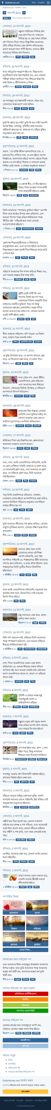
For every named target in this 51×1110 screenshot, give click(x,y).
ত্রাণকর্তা (24, 807)
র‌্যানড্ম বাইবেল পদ (13, 1020)
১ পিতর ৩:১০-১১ (10, 170)
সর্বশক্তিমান (34, 707)
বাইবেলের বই (14, 1067)
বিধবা (32, 258)
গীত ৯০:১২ (8, 279)
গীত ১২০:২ (8, 782)
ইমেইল (25, 999)
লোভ (22, 510)
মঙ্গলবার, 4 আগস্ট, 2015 (16, 790)
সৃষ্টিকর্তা (17, 707)
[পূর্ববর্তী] (4, 12)
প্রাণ (32, 782)
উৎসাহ (24, 108)
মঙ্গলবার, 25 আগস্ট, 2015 (17, 205)
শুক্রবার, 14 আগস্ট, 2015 (16, 518)
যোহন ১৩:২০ (8, 481)
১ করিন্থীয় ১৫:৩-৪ (10, 574)
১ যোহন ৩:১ (8, 681)
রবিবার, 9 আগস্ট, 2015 (15, 657)
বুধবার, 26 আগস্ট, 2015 (15, 178)
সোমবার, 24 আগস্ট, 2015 (16, 237)
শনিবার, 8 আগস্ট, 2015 (15, 690)
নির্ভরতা (24, 862)
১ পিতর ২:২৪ (9, 228)
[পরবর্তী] (24, 12)
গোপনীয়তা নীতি (40, 1101)
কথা (16, 601)
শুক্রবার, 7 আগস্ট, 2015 (16, 716)
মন (31, 364)
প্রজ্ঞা (25, 137)
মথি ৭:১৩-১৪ (9, 839)
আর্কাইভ (18, 8)
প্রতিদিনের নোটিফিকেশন (25, 993)
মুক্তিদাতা (24, 782)
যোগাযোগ (29, 1101)
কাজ (32, 979)
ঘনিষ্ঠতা (32, 535)
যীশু (32, 396)
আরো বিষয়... (25, 950)
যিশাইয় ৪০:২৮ (9, 137)
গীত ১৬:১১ (8, 535)
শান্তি (31, 170)
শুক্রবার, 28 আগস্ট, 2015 (16, 117)
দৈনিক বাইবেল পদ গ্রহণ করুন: (19, 988)
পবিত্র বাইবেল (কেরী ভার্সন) (22, 18)
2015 (24, 8)
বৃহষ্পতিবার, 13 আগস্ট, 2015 (18, 544)
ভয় (28, 319)
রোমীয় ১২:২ (8, 86)
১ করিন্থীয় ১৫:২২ (10, 887)
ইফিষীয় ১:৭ (8, 807)
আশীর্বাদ (36, 1033)
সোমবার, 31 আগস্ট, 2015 (16, 26)
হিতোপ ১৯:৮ (8, 363)
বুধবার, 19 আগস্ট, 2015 (15, 372)
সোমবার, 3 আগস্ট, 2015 (16, 816)
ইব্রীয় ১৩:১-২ (8, 425)
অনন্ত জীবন (21, 840)
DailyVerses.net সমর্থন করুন (18, 1080)
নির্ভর (16, 862)
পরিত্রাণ (25, 57)
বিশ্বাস (15, 342)
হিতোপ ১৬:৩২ (9, 195)
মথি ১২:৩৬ (8, 601)
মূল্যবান (21, 319)
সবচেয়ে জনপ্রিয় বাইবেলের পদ (21, 1071)
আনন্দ (20, 448)
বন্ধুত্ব (35, 623)
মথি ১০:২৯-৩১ (9, 319)
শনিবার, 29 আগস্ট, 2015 (16, 95)
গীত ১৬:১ (7, 861)
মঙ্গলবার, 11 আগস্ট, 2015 (17, 609)
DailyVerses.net (8, 8)
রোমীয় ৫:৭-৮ (8, 57)
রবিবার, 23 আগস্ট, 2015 (16, 266)
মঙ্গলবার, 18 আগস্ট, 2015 (17, 405)
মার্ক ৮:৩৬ (7, 733)
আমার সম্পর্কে (9, 1101)
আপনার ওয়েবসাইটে (25, 1010)
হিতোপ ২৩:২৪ (9, 448)
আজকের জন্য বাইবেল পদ (17, 959)
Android (25, 1005)
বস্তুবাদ (29, 510)
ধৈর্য (25, 195)
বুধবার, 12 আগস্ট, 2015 (15, 584)
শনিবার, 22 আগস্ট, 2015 (16, 288)
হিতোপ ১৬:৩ (8, 1033)
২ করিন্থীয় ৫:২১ (9, 649)
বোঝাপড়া (33, 137)
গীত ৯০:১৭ (8, 979)
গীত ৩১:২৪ (8, 108)
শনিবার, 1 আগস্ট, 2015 (15, 870)
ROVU (7, 18)
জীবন (35, 87)
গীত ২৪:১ (7, 706)
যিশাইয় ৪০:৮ (8, 759)
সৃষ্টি (19, 137)
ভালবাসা (23, 170)
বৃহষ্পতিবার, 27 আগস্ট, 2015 (18, 146)
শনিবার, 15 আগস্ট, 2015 (16, 489)
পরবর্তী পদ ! (25, 1040)
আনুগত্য (27, 87)
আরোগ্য (39, 229)
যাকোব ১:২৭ (8, 257)
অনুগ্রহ (17, 979)
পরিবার (34, 448)
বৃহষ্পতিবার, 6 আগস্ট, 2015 (18, 742)
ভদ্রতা (28, 426)
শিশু (32, 681)
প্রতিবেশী (37, 426)
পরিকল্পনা (18, 279)
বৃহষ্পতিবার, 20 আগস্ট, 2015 (18, 350)
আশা (17, 108)
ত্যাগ (26, 396)
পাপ (18, 57)
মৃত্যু (32, 57)
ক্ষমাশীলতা (34, 807)
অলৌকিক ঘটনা (26, 342)
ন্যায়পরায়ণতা (28, 229)
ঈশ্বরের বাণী (42, 759)
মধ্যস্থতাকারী (42, 649)
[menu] (48, 3)
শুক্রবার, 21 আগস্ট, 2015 (16, 328)
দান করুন (25, 1091)
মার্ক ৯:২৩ (7, 341)
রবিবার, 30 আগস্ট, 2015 (16, 66)
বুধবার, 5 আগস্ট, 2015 (15, 768)
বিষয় (34, 3)
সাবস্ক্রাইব (41, 3)
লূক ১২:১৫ (7, 509)
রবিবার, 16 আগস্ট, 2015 (16, 457)
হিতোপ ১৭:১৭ (24, 622)
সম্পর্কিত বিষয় (10, 896)
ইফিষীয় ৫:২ (8, 396)
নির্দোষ (18, 87)
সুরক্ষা (32, 862)
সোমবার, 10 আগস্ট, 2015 (16, 632)
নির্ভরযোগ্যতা (21, 759)
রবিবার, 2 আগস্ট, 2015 (15, 848)
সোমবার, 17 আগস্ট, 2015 (16, 435)
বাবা (33, 319)
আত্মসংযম (34, 195)
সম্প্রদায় (33, 481)
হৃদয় (31, 108)
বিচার (22, 601)
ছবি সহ (25, 1046)
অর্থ (16, 510)
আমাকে (6, 1085)
